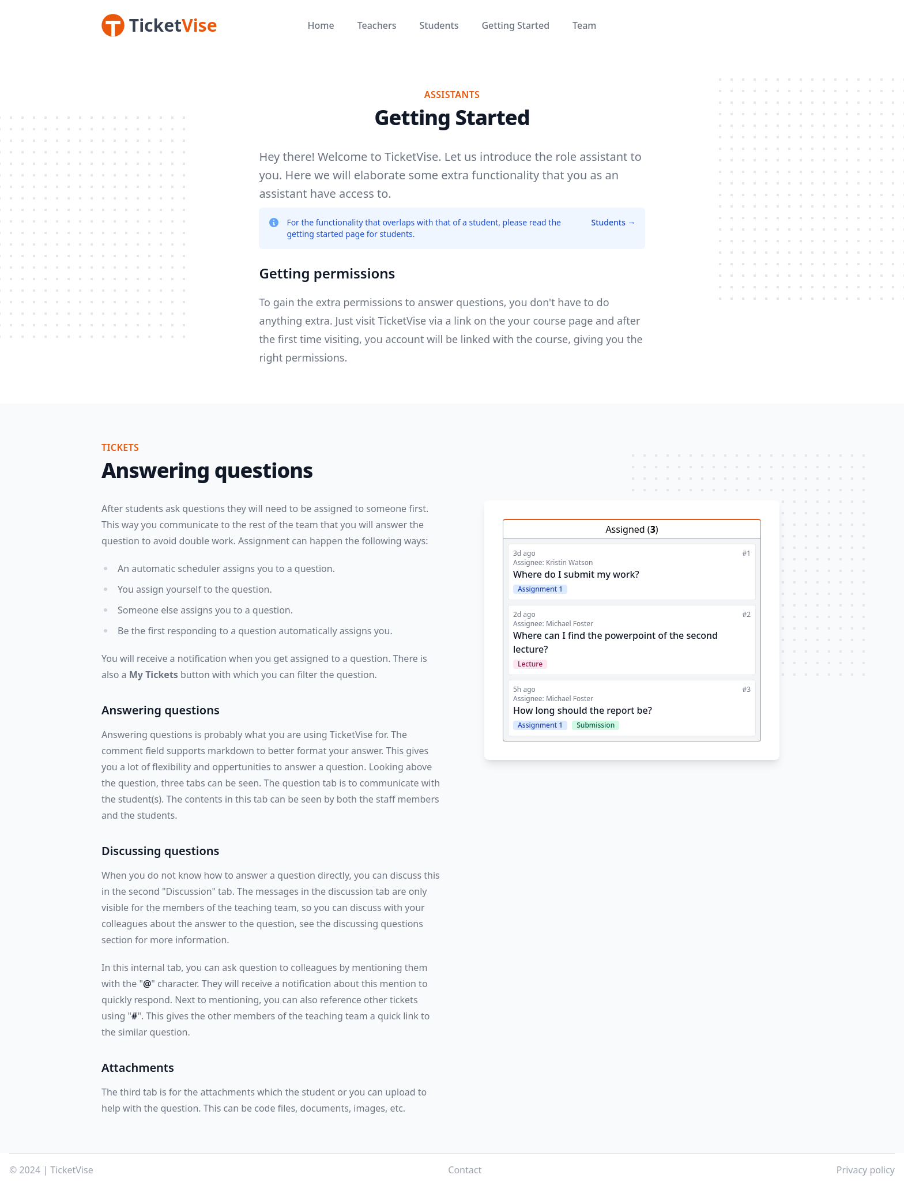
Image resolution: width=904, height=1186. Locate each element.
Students (438, 25)
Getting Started (515, 25)
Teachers (377, 25)
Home (321, 25)
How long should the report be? (582, 710)
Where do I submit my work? (576, 574)
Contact (464, 1170)
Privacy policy (866, 1170)
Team (584, 25)
